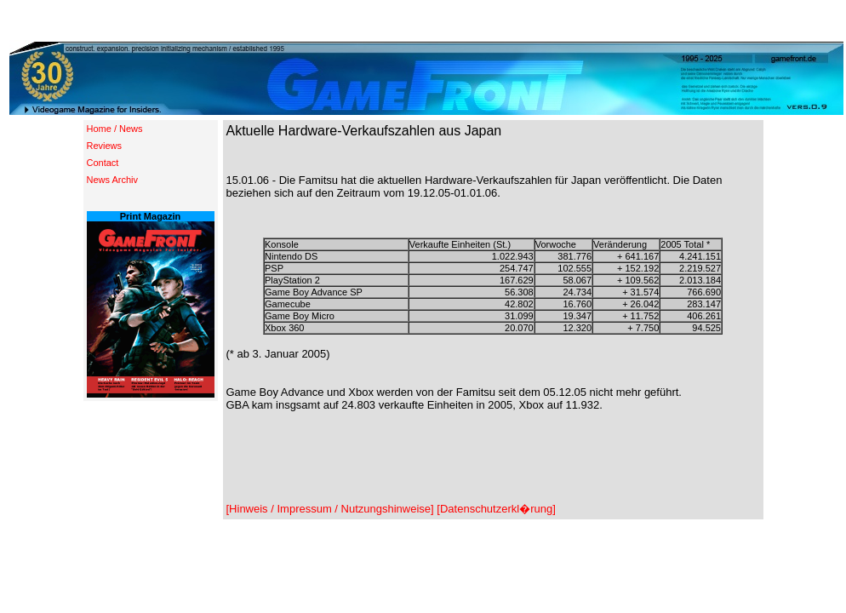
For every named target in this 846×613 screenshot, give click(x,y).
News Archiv (113, 180)
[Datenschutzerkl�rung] (496, 508)
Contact (103, 163)
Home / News (115, 128)
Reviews (105, 145)
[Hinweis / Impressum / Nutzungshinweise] (330, 508)
